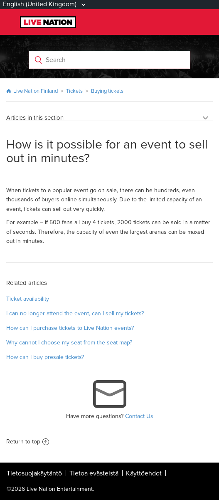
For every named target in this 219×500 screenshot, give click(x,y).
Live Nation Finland (35, 91)
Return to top (27, 441)
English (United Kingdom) (40, 4)
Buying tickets (107, 91)
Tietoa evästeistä (93, 473)
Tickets (74, 91)
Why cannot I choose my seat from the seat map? (69, 342)
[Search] (110, 60)
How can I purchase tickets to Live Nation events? (70, 328)
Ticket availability (27, 298)
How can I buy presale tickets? (45, 357)
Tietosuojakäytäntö (34, 473)
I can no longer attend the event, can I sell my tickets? (75, 313)
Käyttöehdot (144, 473)
